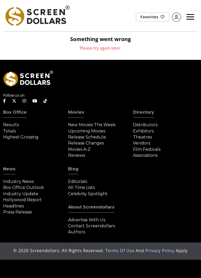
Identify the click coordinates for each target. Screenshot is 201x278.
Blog (73, 168)
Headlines (13, 206)
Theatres (142, 137)
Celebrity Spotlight (88, 193)
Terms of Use (120, 250)
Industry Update (20, 193)
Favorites (153, 16)
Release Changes (86, 143)
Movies (76, 112)
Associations (145, 155)
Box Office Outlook (23, 187)
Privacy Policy (160, 250)
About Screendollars (91, 207)
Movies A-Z (79, 149)
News (9, 168)
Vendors (141, 143)
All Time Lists (81, 187)
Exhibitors (143, 131)
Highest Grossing (20, 137)
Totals (9, 131)
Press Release (17, 212)
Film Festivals (146, 149)
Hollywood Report (22, 199)
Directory (143, 112)
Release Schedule (87, 137)
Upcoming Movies (86, 131)
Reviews (76, 155)
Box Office (15, 112)
